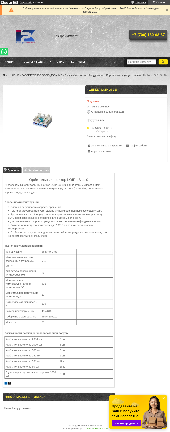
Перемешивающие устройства (123, 75)
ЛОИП (15, 75)
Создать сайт (26, 2)
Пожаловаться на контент (96, 428)
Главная (9, 61)
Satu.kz (99, 425)
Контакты (78, 61)
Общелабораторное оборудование (84, 75)
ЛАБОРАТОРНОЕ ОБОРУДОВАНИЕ (42, 75)
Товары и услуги (34, 61)
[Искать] (163, 61)
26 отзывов (140, 2)
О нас (60, 61)
